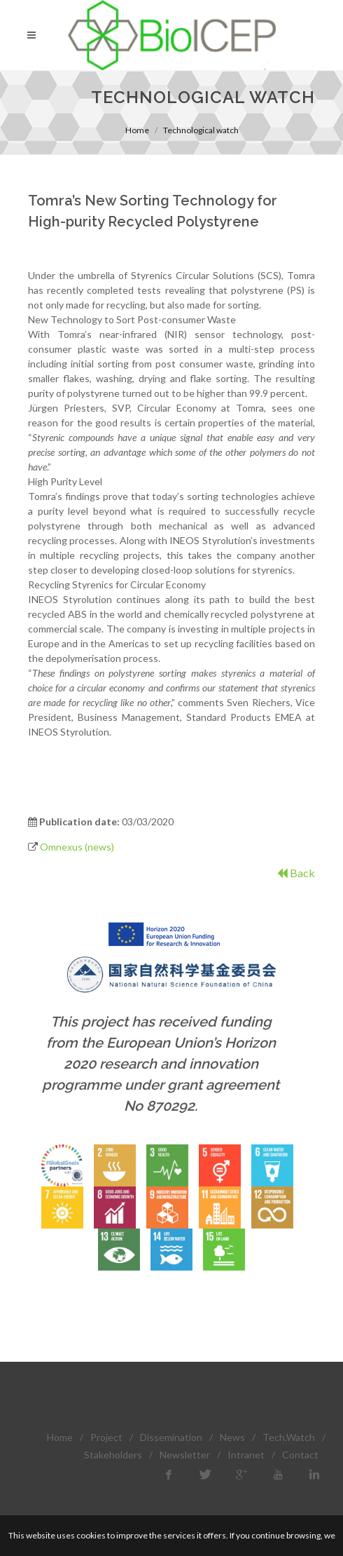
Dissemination (171, 1437)
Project (106, 1437)
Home (137, 130)
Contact (300, 1455)
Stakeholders (113, 1455)
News (232, 1437)
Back (296, 872)
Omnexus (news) (77, 847)
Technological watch (201, 130)
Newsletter (185, 1455)
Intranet (246, 1455)
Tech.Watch (288, 1437)
